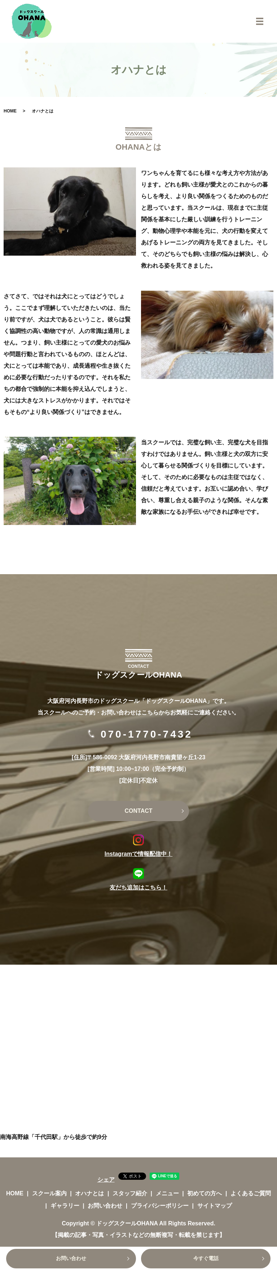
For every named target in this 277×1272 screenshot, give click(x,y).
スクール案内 (49, 1193)
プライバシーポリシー (160, 1206)
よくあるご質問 (250, 1193)
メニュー (167, 1193)
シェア (106, 1180)
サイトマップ (214, 1206)
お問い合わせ (71, 1259)
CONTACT (138, 811)
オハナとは (89, 1193)
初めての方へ (204, 1193)
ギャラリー (64, 1206)
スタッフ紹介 (130, 1193)
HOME (10, 111)
